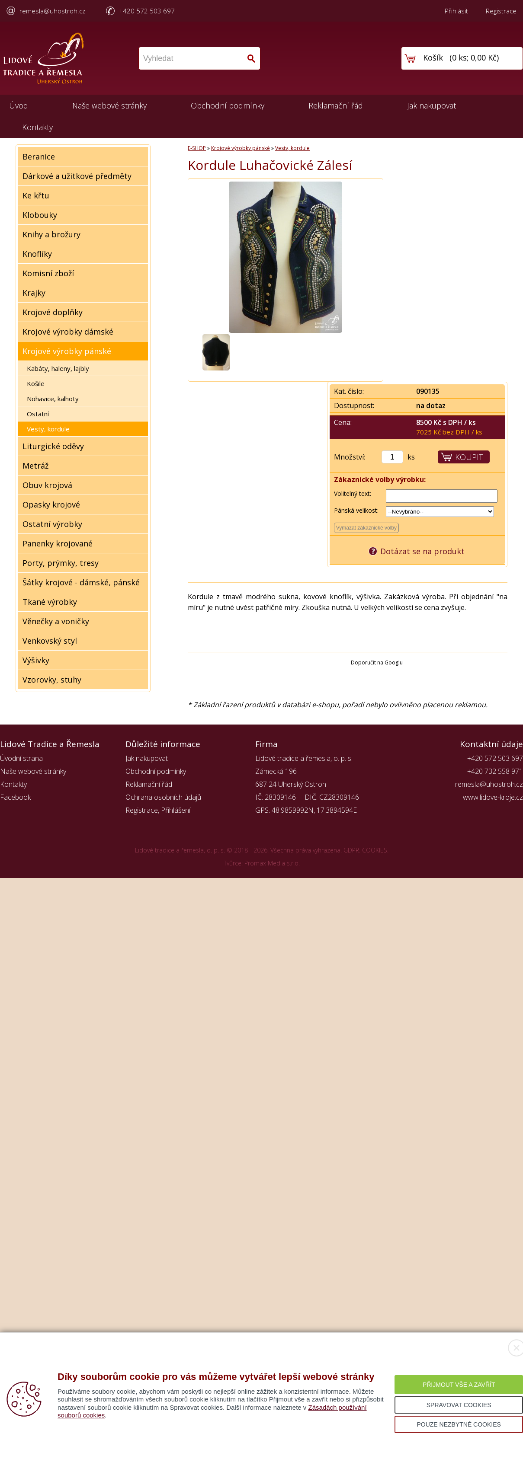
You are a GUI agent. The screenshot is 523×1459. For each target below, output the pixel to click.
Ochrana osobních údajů (163, 797)
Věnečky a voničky (55, 621)
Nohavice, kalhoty (53, 398)
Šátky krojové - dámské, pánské (81, 582)
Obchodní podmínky (227, 105)
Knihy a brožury (51, 234)
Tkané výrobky (49, 602)
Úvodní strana (21, 758)
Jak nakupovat (431, 105)
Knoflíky (37, 254)
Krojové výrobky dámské (67, 331)
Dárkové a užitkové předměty (77, 176)
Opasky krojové (51, 504)
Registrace (501, 10)
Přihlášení (175, 810)
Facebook (15, 797)
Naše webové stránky (109, 105)
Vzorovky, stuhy (51, 679)
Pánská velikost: (356, 510)
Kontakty (37, 127)
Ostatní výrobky (52, 524)
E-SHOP (197, 148)
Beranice (38, 156)
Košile (36, 383)
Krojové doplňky (52, 312)
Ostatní (38, 413)
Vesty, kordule (48, 429)
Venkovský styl (49, 640)
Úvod (18, 105)
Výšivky (35, 660)
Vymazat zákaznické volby (366, 528)
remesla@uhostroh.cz (52, 10)
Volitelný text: (352, 493)
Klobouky (39, 215)
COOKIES (374, 850)
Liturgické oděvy (53, 446)
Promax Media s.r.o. (272, 863)
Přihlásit (456, 10)
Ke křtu (35, 195)
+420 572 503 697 (147, 10)
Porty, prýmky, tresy (60, 563)
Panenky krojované (57, 543)
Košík (433, 57)
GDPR (351, 850)
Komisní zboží (48, 273)
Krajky (33, 292)
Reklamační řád (335, 105)
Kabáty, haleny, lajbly (58, 368)
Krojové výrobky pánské (66, 351)
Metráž (35, 465)
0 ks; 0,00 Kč (474, 57)
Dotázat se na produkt (422, 551)
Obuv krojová (47, 485)
